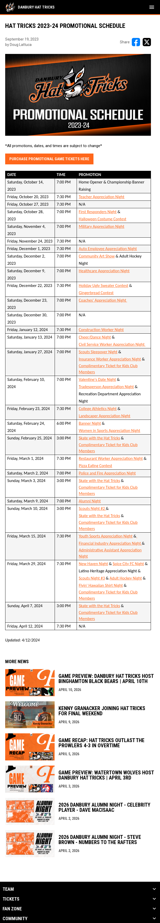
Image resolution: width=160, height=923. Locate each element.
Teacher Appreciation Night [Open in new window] (101, 196)
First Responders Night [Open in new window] (98, 211)
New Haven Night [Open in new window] (93, 563)
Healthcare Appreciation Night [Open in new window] (104, 270)
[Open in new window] (136, 536)
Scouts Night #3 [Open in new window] (92, 578)
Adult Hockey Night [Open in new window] (126, 578)
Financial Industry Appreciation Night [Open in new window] (110, 543)
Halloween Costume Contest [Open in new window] (102, 218)
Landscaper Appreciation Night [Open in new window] (104, 415)
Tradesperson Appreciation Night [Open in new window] (106, 386)
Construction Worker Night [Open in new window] (101, 329)
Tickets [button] (11, 899)
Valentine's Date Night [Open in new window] (97, 379)
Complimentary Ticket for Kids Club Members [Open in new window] (108, 368)
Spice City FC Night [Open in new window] (128, 563)
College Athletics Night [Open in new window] (98, 408)
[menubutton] (152, 7)
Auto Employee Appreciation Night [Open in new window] (108, 248)
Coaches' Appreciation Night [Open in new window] (103, 300)
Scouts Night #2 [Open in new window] (92, 508)
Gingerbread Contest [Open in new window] (96, 292)
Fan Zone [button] (12, 908)
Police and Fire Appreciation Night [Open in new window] (107, 473)
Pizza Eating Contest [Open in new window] (95, 465)
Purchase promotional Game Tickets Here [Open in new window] (49, 159)
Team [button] (8, 889)
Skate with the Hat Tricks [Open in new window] (99, 438)
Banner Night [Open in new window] (90, 423)
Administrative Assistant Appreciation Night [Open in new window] (110, 553)
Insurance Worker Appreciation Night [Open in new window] (110, 359)
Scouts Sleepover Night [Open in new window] (98, 351)
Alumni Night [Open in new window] (90, 501)
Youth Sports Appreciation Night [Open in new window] (106, 536)
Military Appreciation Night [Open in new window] (101, 226)
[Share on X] (147, 42)
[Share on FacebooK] (136, 42)
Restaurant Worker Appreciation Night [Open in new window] (111, 458)
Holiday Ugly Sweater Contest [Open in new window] (103, 285)
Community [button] (15, 918)
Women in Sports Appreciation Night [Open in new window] (109, 430)
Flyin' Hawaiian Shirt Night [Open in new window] (101, 585)
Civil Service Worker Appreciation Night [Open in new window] (112, 344)
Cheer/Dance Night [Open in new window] (95, 337)
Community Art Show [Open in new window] (97, 256)
